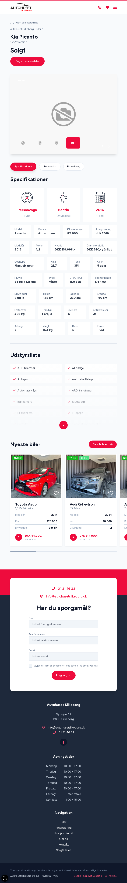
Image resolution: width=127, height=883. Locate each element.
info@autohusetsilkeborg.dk (63, 601)
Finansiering (73, 166)
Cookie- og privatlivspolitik (88, 876)
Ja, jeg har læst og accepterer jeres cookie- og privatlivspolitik (66, 670)
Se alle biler (102, 449)
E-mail (32, 655)
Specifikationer (23, 166)
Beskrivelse (50, 166)
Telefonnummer (37, 639)
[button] (103, 146)
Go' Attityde (111, 876)
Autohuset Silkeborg (22, 29)
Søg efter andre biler (27, 61)
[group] (63, 114)
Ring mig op (63, 680)
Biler (38, 29)
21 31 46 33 (63, 594)
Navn (31, 623)
